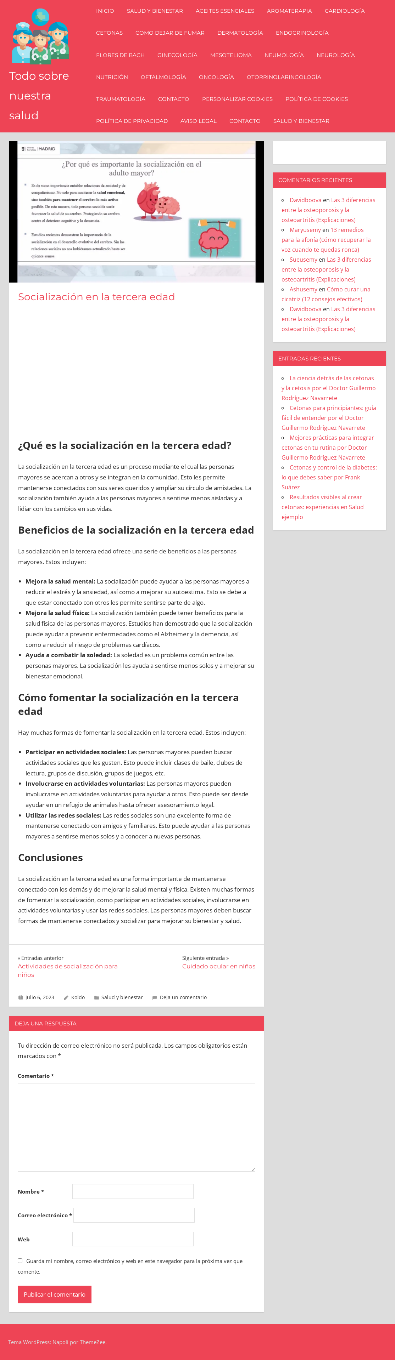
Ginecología (178, 55)
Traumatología (121, 99)
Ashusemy (303, 289)
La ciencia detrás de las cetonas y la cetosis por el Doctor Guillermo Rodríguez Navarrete (329, 388)
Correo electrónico (45, 1215)
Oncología (217, 77)
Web (24, 1239)
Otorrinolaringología (284, 77)
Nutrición (113, 77)
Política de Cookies (317, 99)
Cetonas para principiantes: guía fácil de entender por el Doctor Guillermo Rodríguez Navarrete (329, 418)
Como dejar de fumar (170, 32)
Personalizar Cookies (238, 99)
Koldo (78, 997)
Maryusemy (305, 230)
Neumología (285, 55)
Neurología (336, 55)
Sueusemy (303, 259)
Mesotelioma (231, 55)
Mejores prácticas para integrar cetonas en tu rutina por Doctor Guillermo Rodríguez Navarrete (328, 447)
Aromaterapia (290, 10)
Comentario (36, 1075)
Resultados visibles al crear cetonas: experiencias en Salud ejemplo (323, 507)
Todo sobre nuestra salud (40, 96)
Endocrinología (303, 32)
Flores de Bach (121, 55)
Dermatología (241, 32)
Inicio (106, 10)
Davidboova (306, 200)
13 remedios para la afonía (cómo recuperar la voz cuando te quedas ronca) (326, 240)
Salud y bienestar (156, 10)
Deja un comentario (183, 997)
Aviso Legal (199, 121)
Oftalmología (164, 77)
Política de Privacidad (132, 121)
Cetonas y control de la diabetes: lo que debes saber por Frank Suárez (329, 477)
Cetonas (110, 32)
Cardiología (346, 10)
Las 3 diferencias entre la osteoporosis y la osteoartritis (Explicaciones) (328, 210)
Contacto (174, 99)
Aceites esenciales (225, 10)
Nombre (31, 1191)
